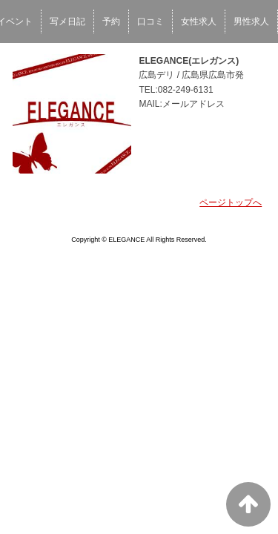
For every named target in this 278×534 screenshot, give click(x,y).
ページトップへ (230, 202)
